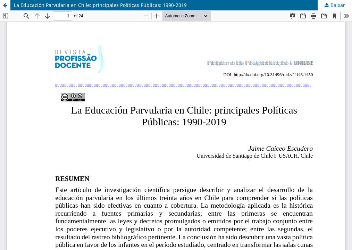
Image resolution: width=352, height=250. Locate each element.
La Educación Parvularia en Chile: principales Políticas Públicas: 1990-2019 (100, 5)
